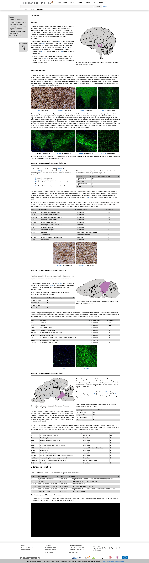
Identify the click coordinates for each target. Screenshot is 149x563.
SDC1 (33, 232)
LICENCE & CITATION (76, 550)
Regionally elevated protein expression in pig (18, 32)
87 (60, 171)
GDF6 (33, 453)
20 (35, 186)
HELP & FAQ (73, 552)
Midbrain (11, 17)
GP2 (32, 448)
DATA (95, 2)
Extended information (15, 36)
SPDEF (33, 455)
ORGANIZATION (50, 550)
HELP (101, 2)
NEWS (80, 2)
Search (98, 7)
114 (116, 394)
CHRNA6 (34, 460)
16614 (61, 51)
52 (94, 417)
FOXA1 (33, 239)
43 (94, 415)
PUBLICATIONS (50, 552)
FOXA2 (33, 450)
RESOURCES (62, 2)
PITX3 (33, 219)
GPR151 (33, 214)
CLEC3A (33, 237)
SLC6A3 (103, 153)
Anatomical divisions (16, 19)
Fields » (105, 7)
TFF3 (32, 234)
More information (106, 561)
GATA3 (33, 327)
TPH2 (38, 110)
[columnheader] (84, 176)
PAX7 (33, 322)
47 (31, 287)
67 (35, 182)
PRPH (33, 481)
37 (45, 58)
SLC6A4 (60, 110)
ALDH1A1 (34, 458)
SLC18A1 (34, 217)
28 (47, 303)
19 (94, 412)
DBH (32, 479)
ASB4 (33, 445)
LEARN (87, 2)
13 (42, 60)
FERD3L (33, 440)
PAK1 (82, 110)
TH (35, 153)
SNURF (33, 332)
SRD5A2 (33, 222)
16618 (60, 41)
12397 (66, 47)
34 (92, 184)
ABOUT (72, 2)
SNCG (104, 110)
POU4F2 (33, 330)
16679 (52, 49)
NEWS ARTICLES (27, 547)
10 (47, 305)
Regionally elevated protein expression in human (18, 23)
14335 (43, 51)
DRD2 (81, 153)
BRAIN (33, 9)
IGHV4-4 (33, 224)
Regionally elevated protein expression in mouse (18, 28)
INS (32, 443)
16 (35, 178)
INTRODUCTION (50, 547)
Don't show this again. (117, 561)
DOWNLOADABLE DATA (77, 547)
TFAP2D (33, 342)
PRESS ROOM (25, 550)
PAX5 (33, 325)
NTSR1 (33, 229)
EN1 (32, 227)
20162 (42, 43)
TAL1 (32, 337)
